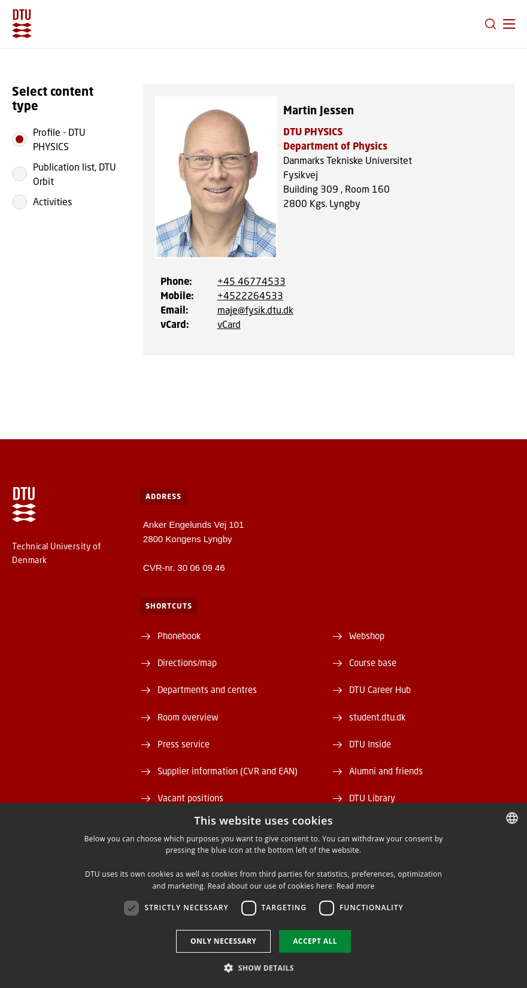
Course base (372, 662)
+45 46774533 (251, 281)
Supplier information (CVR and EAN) (228, 770)
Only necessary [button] (223, 941)
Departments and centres (207, 689)
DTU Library (372, 797)
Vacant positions (190, 797)
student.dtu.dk (377, 717)
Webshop (366, 635)
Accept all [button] (315, 941)
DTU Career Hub (380, 689)
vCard (229, 324)
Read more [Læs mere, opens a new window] (356, 886)
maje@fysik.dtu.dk (255, 309)
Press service (184, 743)
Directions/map (187, 662)
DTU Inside (370, 743)
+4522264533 (250, 295)
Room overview (188, 717)
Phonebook (179, 635)
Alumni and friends (386, 770)
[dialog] (263, 895)
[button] (509, 24)
